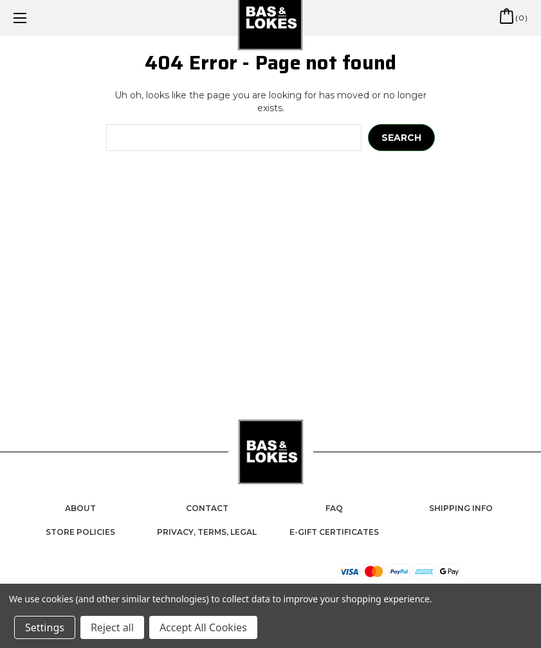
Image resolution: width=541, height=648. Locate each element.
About (80, 508)
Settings (44, 627)
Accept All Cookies (203, 627)
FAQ (334, 508)
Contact (207, 508)
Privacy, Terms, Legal (207, 532)
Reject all (112, 627)
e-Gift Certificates (334, 532)
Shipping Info (461, 508)
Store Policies (80, 532)
